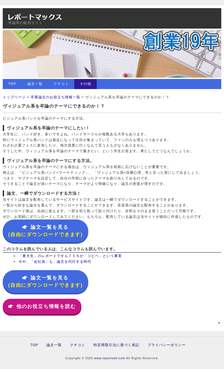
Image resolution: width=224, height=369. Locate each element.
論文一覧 (35, 84)
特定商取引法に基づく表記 (116, 345)
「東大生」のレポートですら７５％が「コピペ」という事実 (70, 256)
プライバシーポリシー (167, 345)
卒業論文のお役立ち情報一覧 (55, 97)
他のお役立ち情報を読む (42, 306)
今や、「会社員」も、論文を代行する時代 (55, 262)
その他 (85, 84)
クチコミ (61, 84)
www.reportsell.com (109, 358)
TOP (12, 84)
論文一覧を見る (45, 230)
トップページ (14, 97)
